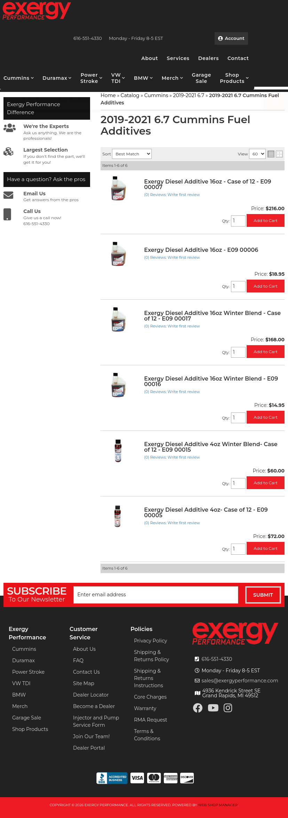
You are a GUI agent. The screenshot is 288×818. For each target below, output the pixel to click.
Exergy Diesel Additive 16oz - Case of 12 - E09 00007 (207, 184)
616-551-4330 (216, 659)
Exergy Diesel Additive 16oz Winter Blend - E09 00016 (211, 381)
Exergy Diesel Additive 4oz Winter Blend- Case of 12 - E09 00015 (210, 447)
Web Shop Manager (218, 805)
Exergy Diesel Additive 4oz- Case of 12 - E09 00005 (205, 512)
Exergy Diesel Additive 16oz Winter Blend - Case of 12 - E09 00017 (212, 316)
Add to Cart (266, 220)
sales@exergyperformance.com (239, 680)
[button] (18, 78)
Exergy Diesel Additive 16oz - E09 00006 (201, 250)
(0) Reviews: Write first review (172, 194)
